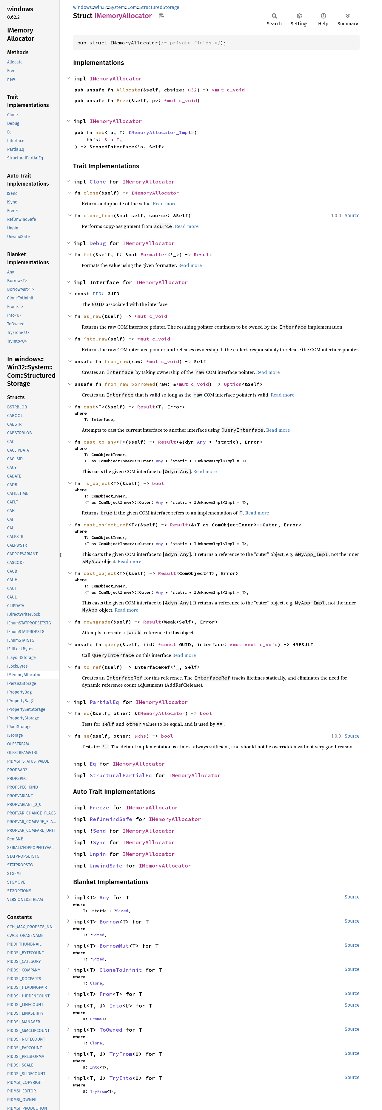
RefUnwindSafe (111, 819)
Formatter (153, 254)
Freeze (99, 807)
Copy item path (161, 15)
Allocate (128, 90)
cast (90, 407)
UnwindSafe (106, 865)
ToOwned (110, 1029)
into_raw (95, 339)
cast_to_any (100, 442)
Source (352, 215)
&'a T (111, 139)
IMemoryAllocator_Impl (159, 132)
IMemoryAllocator (116, 78)
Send (99, 830)
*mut (219, 90)
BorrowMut (114, 945)
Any (201, 442)
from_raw (116, 361)
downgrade (97, 622)
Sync (99, 842)
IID (97, 293)
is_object (97, 483)
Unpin (98, 854)
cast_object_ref (106, 525)
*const (168, 644)
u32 (192, 90)
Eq (93, 763)
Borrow (109, 921)
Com (132, 7)
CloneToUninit (120, 969)
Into (115, 1005)
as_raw (92, 316)
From (106, 994)
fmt (88, 254)
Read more (164, 203)
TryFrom (120, 1053)
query (111, 644)
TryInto (120, 1078)
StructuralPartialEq (121, 775)
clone (91, 193)
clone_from (98, 215)
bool (158, 483)
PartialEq (104, 702)
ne (87, 736)
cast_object (100, 573)
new (100, 132)
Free (122, 100)
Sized (122, 910)
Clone (98, 181)
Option (233, 384)
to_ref (92, 667)
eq (87, 713)
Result (203, 254)
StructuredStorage (159, 7)
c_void (236, 90)
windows (82, 7)
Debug (98, 243)
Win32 (100, 7)
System (117, 7)
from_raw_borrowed (129, 384)
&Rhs (140, 736)
